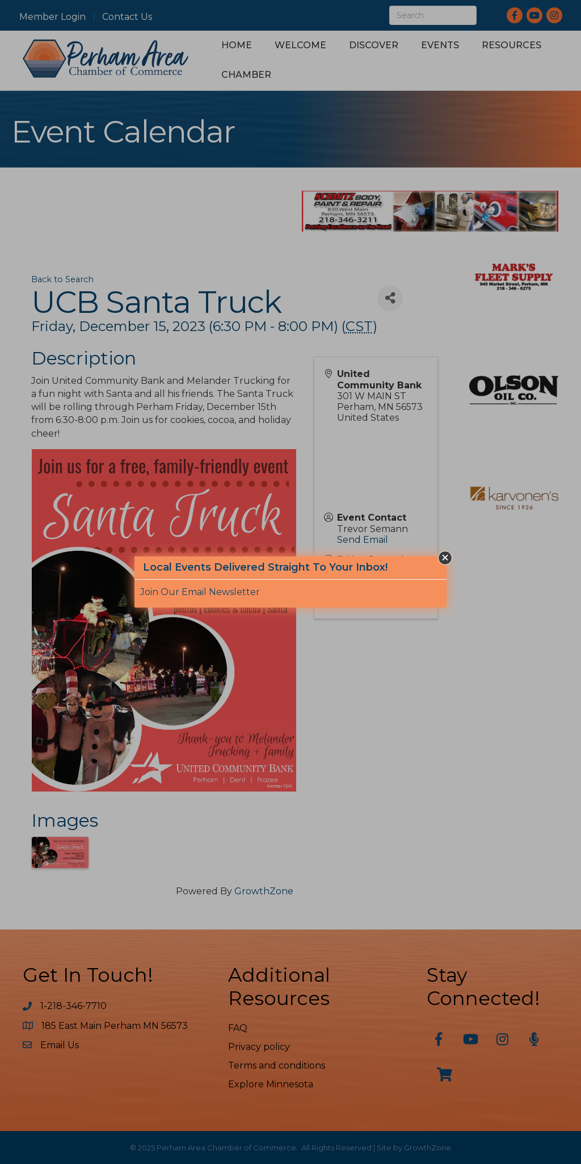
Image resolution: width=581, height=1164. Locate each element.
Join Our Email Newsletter (200, 592)
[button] (445, 558)
